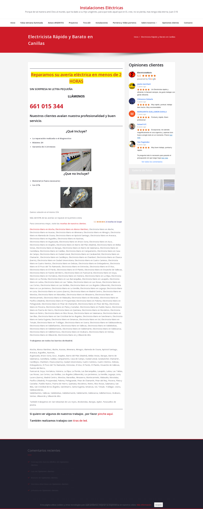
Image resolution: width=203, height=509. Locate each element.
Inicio (12, 23)
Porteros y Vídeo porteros (124, 23)
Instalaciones (102, 23)
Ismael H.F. (142, 124)
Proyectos (73, 23)
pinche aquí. (105, 414)
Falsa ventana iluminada (31, 23)
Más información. (144, 504)
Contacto (188, 23)
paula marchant (144, 84)
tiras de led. (80, 420)
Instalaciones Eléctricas (101, 7)
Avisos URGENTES (56, 23)
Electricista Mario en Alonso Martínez (71, 229)
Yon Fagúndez (143, 142)
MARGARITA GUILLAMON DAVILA (152, 111)
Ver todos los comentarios (152, 161)
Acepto (158, 504)
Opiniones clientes (170, 23)
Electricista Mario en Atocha (42, 229)
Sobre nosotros (149, 23)
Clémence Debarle (145, 99)
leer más (165, 157)
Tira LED (86, 23)
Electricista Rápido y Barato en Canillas (158, 36)
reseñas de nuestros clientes (73, 223)
